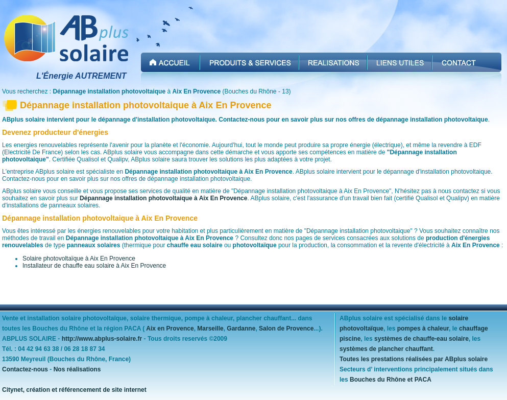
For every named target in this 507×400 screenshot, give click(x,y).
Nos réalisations (77, 369)
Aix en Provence (170, 328)
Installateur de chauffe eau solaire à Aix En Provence (94, 265)
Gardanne (241, 328)
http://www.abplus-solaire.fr (102, 338)
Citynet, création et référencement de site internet (74, 389)
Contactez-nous (25, 369)
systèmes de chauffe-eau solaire (421, 338)
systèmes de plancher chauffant (386, 348)
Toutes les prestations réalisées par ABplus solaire (414, 359)
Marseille (210, 328)
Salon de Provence (286, 328)
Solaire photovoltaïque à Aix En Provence (78, 258)
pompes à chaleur (423, 328)
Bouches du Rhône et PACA (390, 379)
